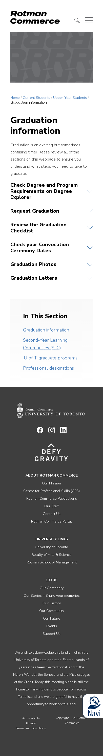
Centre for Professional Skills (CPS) (51, 491)
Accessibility (31, 718)
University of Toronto (51, 547)
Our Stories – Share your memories (52, 595)
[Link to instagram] (51, 432)
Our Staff (51, 506)
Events (51, 626)
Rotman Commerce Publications (51, 498)
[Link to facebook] (40, 432)
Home (15, 97)
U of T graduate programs (50, 358)
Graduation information (46, 330)
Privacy (31, 723)
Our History (52, 603)
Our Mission (51, 483)
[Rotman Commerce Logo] (35, 16)
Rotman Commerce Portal (51, 521)
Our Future (51, 618)
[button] (77, 20)
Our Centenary (52, 588)
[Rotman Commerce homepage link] (51, 410)
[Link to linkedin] (63, 432)
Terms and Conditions (31, 728)
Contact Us (51, 513)
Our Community (51, 610)
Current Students (36, 97)
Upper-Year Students (70, 97)
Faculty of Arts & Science (51, 554)
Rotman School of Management (52, 562)
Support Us (51, 633)
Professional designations (48, 368)
